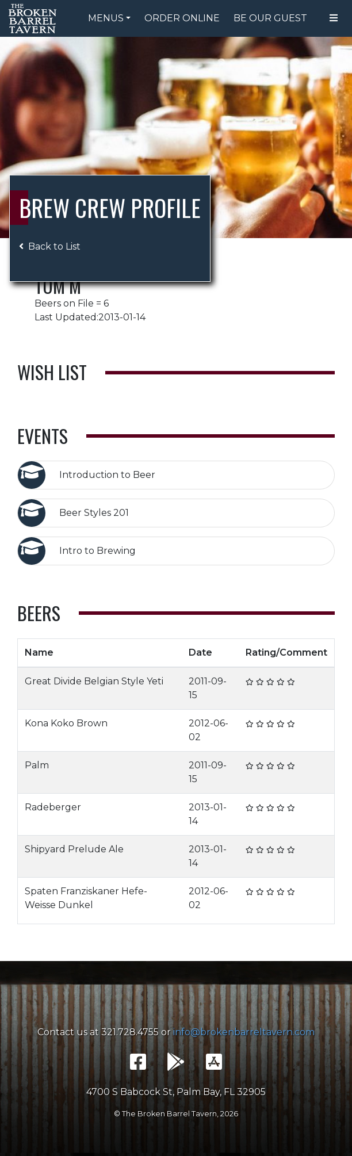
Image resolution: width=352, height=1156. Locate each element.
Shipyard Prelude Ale (74, 849)
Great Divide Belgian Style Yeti (94, 681)
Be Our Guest (270, 18)
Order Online (182, 18)
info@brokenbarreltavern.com (244, 1032)
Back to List (50, 246)
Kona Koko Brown (66, 723)
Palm (37, 765)
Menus (106, 18)
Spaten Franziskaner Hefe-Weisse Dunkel (86, 898)
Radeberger (53, 807)
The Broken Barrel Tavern (34, 18)
